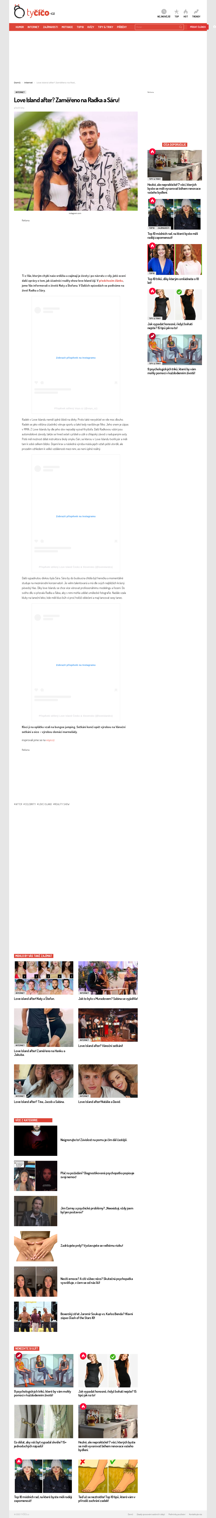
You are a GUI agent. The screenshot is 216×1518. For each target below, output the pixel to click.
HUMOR (20, 27)
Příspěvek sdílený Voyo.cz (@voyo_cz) (75, 408)
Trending (19, 1355)
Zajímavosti (163, 228)
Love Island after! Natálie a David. (99, 1101)
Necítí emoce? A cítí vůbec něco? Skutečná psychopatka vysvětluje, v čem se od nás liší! (97, 1280)
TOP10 (80, 27)
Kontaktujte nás (195, 1514)
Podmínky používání (177, 1514)
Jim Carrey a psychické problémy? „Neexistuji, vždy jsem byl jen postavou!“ (97, 1210)
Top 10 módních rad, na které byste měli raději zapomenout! (43, 1499)
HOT (185, 13)
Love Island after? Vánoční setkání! (100, 1045)
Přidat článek (198, 27)
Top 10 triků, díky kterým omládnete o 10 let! (173, 281)
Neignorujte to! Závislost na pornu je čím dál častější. (94, 1139)
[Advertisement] (108, 57)
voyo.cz (50, 740)
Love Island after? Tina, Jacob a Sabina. (39, 1101)
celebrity (30, 804)
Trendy (196, 13)
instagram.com (75, 213)
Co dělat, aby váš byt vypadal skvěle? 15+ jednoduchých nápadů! (40, 1444)
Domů (130, 1514)
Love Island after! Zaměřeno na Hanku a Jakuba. (39, 1053)
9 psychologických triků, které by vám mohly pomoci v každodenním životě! (42, 1393)
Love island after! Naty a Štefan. (34, 998)
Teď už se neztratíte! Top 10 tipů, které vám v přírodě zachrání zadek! (106, 1499)
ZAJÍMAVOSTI (50, 27)
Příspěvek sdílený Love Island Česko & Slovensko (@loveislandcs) (76, 567)
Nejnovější (163, 13)
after (19, 804)
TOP (176, 13)
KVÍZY (90, 27)
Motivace (67, 27)
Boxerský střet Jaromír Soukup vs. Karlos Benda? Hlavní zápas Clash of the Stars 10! (97, 1316)
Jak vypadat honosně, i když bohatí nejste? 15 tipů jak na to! (107, 1393)
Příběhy (122, 27)
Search (180, 27)
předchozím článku (111, 280)
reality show (62, 804)
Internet (33, 27)
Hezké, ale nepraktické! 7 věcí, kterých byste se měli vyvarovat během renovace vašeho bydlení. (106, 1446)
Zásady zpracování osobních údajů (151, 1514)
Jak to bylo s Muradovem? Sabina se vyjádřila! (108, 998)
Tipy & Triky (105, 27)
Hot (83, 1355)
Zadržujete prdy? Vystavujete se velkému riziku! (92, 1245)
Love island (45, 804)
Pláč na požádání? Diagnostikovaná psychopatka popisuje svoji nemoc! (97, 1175)
